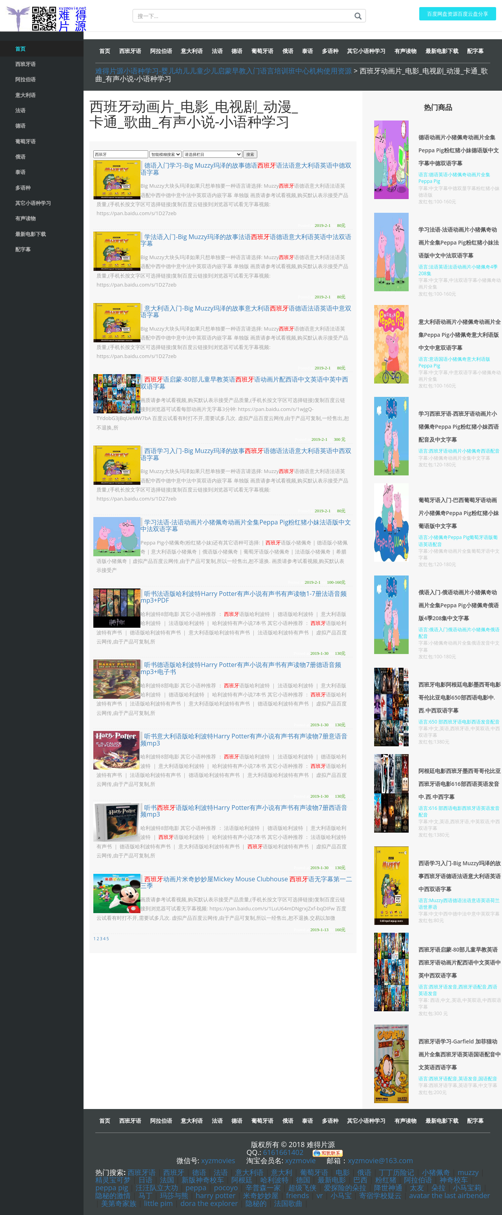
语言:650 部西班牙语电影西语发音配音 (459, 721)
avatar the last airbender (449, 1195)
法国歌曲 (288, 1203)
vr (319, 1195)
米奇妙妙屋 (260, 1195)
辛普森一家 (263, 1187)
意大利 (281, 1172)
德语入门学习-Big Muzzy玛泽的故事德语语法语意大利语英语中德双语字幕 (245, 169)
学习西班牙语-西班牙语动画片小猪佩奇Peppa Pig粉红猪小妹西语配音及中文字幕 (458, 426)
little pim (158, 1203)
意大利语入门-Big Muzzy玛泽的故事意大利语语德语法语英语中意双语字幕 (245, 312)
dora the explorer (209, 1203)
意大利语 (249, 1172)
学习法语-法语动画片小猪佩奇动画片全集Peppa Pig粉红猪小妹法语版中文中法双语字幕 (245, 526)
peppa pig (111, 1187)
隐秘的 (256, 1203)
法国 (167, 1179)
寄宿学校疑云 (380, 1195)
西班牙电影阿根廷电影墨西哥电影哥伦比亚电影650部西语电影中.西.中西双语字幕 (459, 697)
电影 (343, 1172)
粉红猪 (386, 1179)
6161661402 (283, 1152)
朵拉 (438, 1187)
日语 (145, 1179)
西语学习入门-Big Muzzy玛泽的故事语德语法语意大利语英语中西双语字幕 (245, 454)
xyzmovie (300, 1160)
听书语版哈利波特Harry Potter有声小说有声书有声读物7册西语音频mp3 (243, 811)
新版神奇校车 (203, 1179)
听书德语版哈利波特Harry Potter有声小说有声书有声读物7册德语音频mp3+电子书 (240, 668)
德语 (199, 1172)
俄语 (364, 1172)
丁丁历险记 (396, 1172)
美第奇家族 (118, 1203)
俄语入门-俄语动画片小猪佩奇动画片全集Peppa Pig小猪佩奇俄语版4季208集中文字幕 (458, 605)
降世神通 (388, 1187)
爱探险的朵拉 (345, 1187)
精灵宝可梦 (114, 1179)
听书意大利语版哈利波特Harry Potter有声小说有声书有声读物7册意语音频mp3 (243, 739)
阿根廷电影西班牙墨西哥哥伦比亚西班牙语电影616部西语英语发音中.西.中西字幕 (459, 783)
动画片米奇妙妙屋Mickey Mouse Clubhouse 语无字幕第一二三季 (246, 882)
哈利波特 (275, 1179)
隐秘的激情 (113, 1195)
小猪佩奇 (436, 1172)
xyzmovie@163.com (380, 1160)
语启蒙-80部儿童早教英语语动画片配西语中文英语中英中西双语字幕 (244, 383)
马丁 (145, 1195)
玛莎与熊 (174, 1195)
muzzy (468, 1172)
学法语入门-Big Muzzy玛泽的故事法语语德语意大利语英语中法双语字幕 (245, 240)
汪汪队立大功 (157, 1187)
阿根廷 (242, 1179)
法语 (221, 1172)
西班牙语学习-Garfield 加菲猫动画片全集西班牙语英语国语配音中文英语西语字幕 (459, 1054)
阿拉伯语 (418, 1179)
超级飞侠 (302, 1187)
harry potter (216, 1195)
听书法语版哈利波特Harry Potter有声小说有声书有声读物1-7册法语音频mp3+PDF (243, 597)
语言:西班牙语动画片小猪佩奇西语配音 (459, 451)
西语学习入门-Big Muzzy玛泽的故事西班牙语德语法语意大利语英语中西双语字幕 (460, 876)
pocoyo (226, 1187)
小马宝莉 (467, 1187)
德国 (303, 1179)
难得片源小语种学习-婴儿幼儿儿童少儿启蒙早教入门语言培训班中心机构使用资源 (223, 70)
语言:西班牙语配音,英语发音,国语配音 (457, 1078)
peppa (196, 1187)
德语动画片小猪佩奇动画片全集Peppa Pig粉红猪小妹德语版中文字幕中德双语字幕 (458, 150)
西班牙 (173, 1172)
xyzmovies (218, 1160)
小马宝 (341, 1195)
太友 (417, 1187)
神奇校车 (454, 1179)
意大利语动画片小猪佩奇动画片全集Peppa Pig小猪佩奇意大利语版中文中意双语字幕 (459, 334)
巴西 (360, 1179)
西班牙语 (141, 1172)
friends (297, 1195)
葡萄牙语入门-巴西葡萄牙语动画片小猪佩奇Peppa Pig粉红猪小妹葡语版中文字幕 (458, 513)
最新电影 (332, 1179)
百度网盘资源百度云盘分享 (455, 14)
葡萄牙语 (314, 1172)
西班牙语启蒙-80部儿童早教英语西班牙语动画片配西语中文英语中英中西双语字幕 (459, 962)
